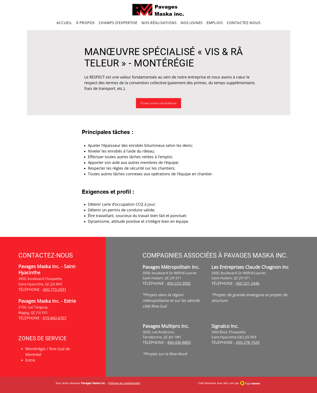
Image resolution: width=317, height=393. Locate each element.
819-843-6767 (54, 317)
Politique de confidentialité (124, 383)
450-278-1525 (247, 342)
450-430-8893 (179, 342)
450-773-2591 (54, 289)
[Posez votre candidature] (158, 103)
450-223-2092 (179, 283)
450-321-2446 (247, 283)
